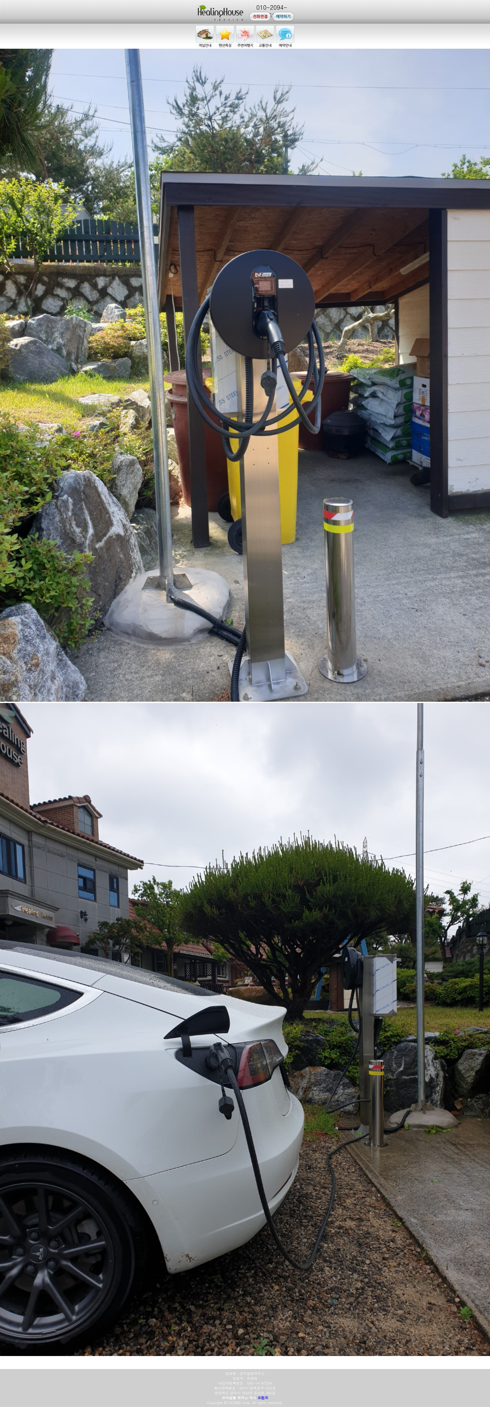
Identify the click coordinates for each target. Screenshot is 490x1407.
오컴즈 (263, 1397)
